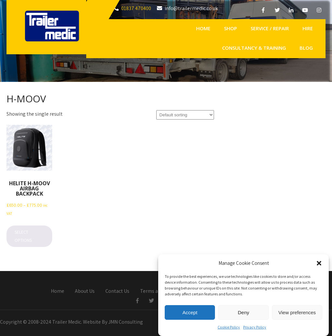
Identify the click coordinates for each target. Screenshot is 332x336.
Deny (243, 314)
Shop (230, 28)
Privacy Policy (254, 328)
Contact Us (117, 291)
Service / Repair (270, 28)
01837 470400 (136, 8)
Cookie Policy (229, 328)
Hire (307, 28)
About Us (85, 291)
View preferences (297, 314)
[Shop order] (185, 115)
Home (203, 28)
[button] (319, 265)
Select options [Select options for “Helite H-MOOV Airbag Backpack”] (23, 236)
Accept (190, 314)
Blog (306, 48)
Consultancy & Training (254, 48)
